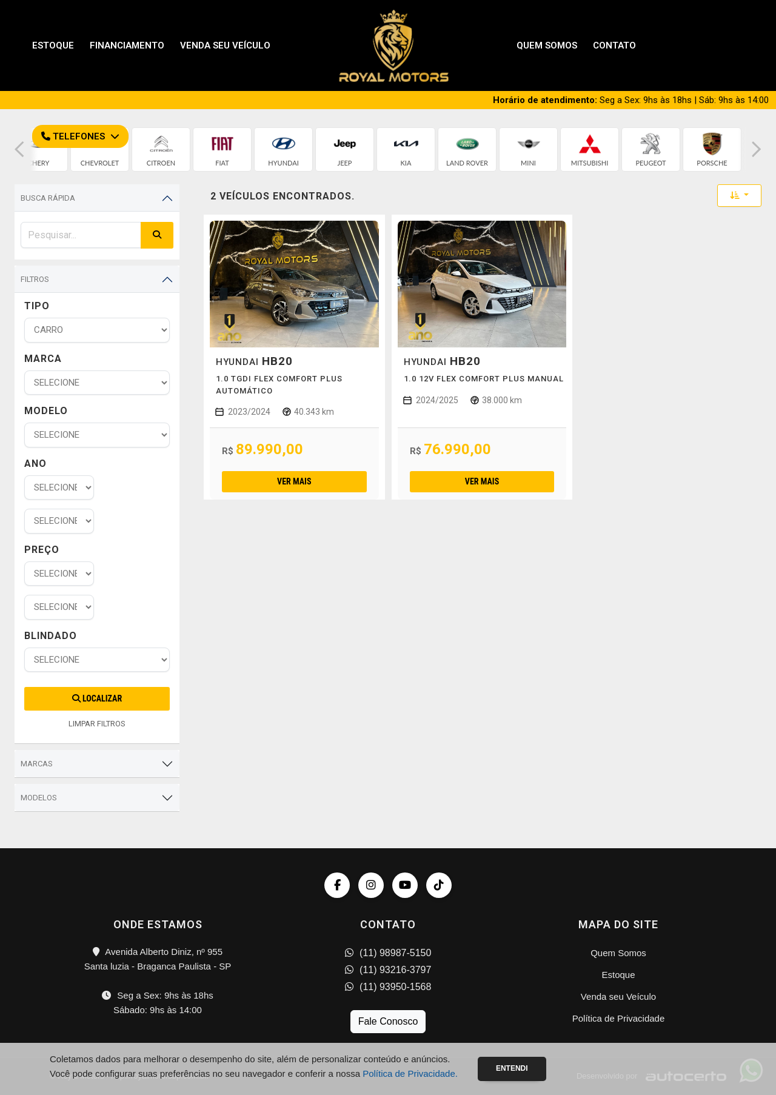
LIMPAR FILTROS (97, 723)
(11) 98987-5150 (388, 953)
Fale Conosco (388, 1021)
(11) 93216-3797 (388, 970)
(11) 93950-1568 (388, 987)
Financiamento (127, 45)
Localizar (97, 698)
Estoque (53, 45)
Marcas (37, 763)
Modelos (39, 797)
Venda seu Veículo (225, 45)
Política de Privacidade (618, 1018)
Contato (614, 45)
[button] (19, 149)
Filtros (35, 279)
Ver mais (294, 481)
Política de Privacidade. (410, 1073)
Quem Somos (547, 45)
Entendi (512, 1068)
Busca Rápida (48, 198)
